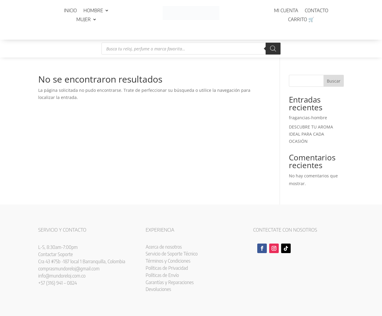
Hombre (93, 10)
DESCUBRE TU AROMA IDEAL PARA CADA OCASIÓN (311, 134)
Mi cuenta (286, 10)
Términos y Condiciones (168, 261)
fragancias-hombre (308, 117)
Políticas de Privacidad (167, 268)
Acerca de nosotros (164, 247)
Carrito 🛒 (301, 19)
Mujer (83, 19)
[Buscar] (273, 49)
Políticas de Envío (162, 275)
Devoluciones (158, 289)
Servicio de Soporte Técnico (172, 254)
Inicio (70, 10)
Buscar (334, 81)
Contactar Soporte (55, 254)
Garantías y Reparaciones (170, 282)
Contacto (316, 10)
